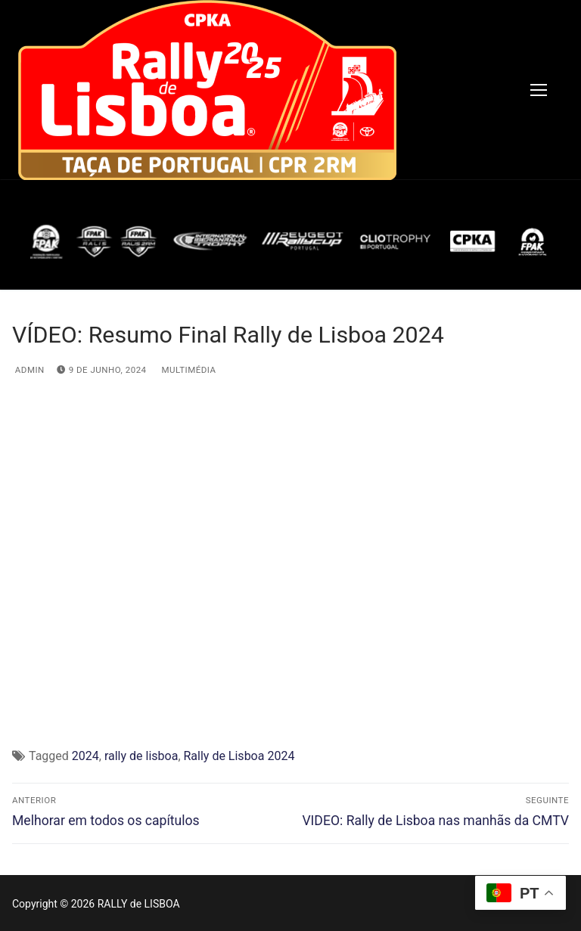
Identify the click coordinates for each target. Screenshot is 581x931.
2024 (85, 756)
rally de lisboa (141, 756)
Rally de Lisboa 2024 (239, 756)
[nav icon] (538, 90)
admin (28, 370)
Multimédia (187, 370)
